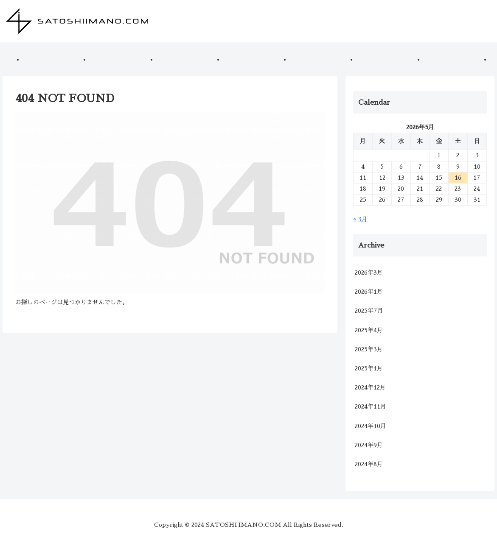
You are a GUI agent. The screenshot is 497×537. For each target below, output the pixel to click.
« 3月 (360, 219)
